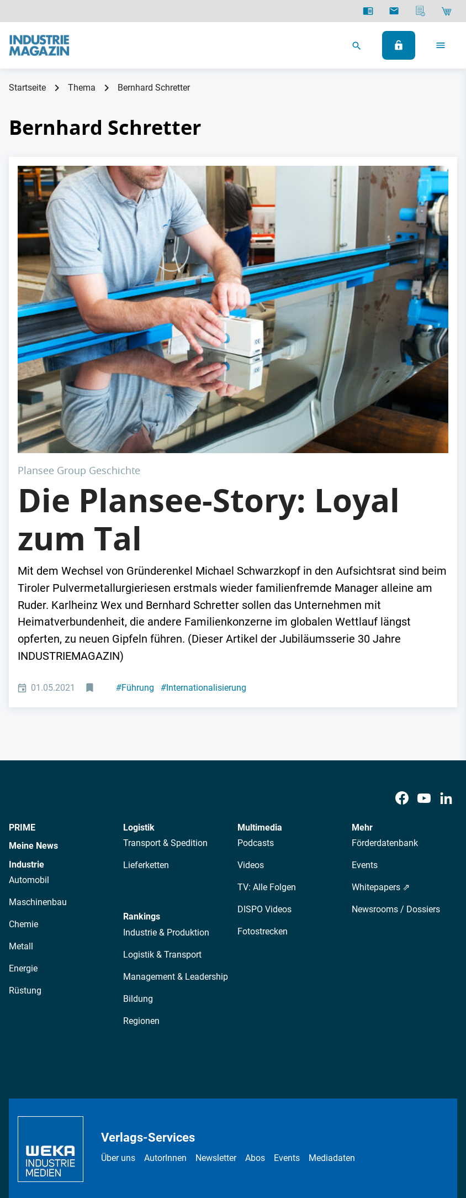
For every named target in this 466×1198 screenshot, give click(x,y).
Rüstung (25, 847)
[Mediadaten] (420, 11)
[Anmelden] (398, 45)
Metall (21, 802)
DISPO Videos (264, 765)
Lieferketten (146, 721)
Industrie (26, 721)
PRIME (22, 684)
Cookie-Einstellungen (325, 1111)
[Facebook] (402, 654)
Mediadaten (332, 1014)
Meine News (33, 702)
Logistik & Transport (162, 811)
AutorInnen (165, 1014)
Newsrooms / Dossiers (396, 765)
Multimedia (259, 684)
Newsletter (215, 1014)
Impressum (215, 1111)
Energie (23, 824)
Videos (250, 721)
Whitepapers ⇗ (381, 743)
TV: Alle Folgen (266, 743)
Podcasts (255, 699)
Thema (82, 87)
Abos (255, 1014)
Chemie (23, 780)
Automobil (29, 736)
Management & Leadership (175, 833)
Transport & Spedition (165, 699)
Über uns (118, 1014)
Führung (135, 544)
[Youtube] (424, 654)
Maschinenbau (38, 758)
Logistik (139, 684)
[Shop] (446, 11)
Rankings (141, 773)
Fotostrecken (262, 787)
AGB (175, 1111)
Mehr (362, 684)
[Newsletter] (394, 11)
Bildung (138, 855)
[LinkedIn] (446, 654)
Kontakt (261, 1111)
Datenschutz (133, 1111)
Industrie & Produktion (166, 789)
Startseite (27, 87)
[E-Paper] (368, 11)
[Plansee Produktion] (233, 237)
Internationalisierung (203, 544)
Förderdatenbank (385, 699)
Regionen (141, 877)
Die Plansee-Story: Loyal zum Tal (209, 375)
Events (365, 721)
